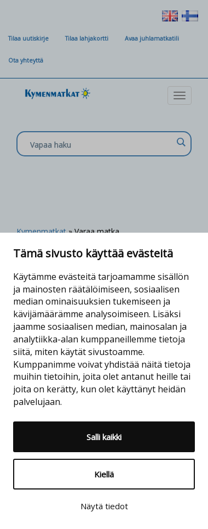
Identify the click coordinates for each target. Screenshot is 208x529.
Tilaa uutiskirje (28, 38)
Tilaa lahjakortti (86, 38)
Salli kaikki (104, 436)
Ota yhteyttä (25, 60)
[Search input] (101, 144)
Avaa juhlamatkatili (152, 38)
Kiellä (104, 474)
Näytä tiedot (104, 505)
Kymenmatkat (41, 231)
